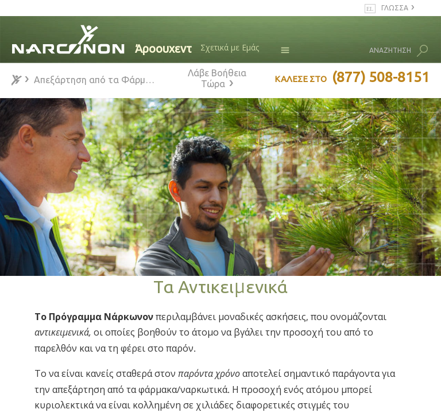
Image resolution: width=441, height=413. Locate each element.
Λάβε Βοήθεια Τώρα (217, 78)
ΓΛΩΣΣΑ (394, 7)
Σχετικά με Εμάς (229, 47)
